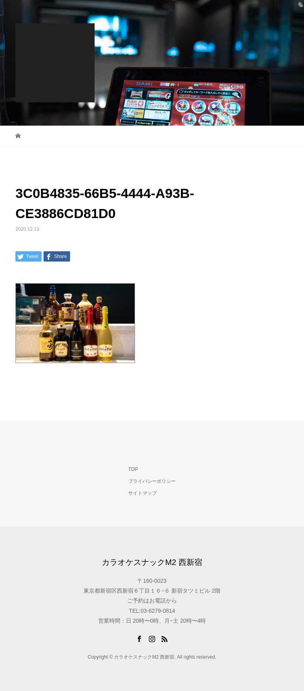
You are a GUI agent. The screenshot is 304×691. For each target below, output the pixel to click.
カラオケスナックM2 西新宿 (152, 562)
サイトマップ (142, 493)
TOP (133, 469)
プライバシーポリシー (152, 481)
